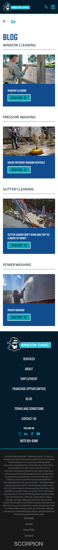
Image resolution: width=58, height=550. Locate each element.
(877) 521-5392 (29, 440)
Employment (29, 378)
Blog (29, 398)
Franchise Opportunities (29, 388)
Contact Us (28, 418)
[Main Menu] (53, 7)
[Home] (16, 6)
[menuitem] (29, 518)
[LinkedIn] (26, 433)
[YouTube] (38, 433)
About (29, 368)
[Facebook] (32, 433)
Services (29, 358)
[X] (19, 433)
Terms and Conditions (29, 408)
